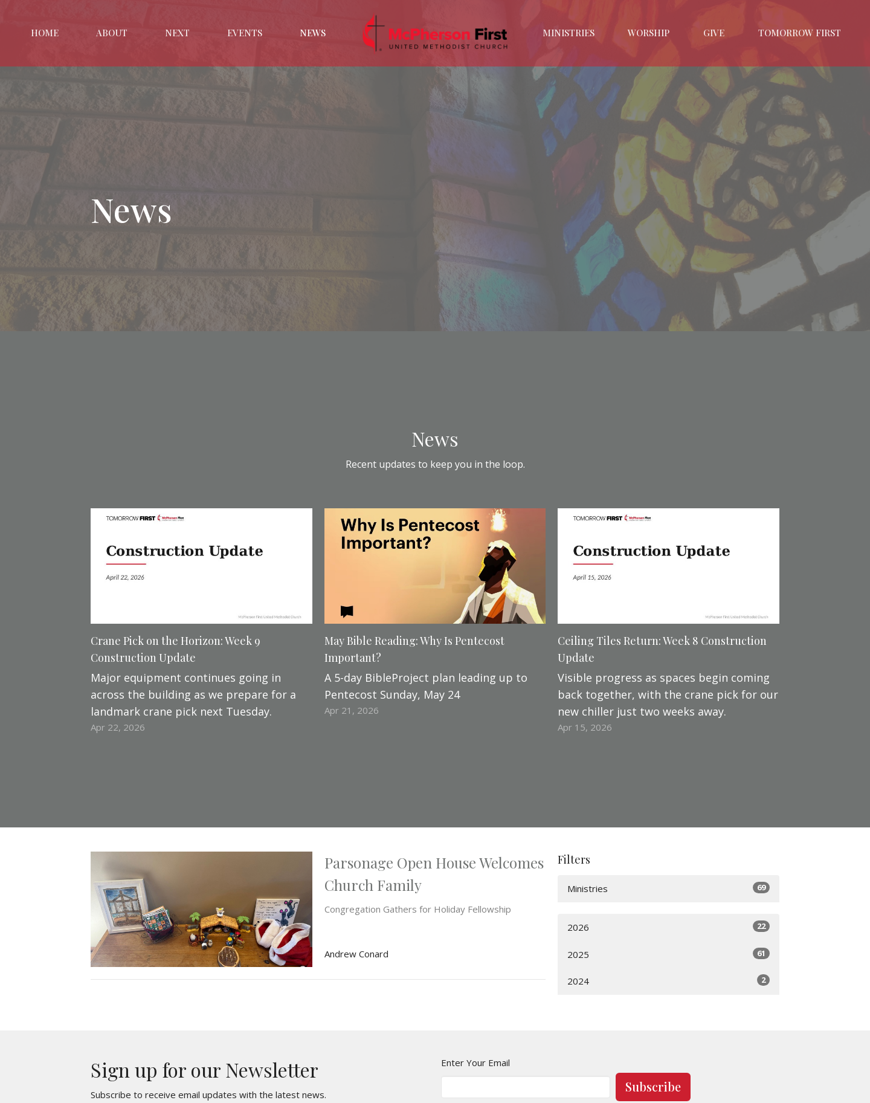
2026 (668, 926)
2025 (668, 954)
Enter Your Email (475, 1062)
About (111, 33)
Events (244, 33)
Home (45, 33)
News (313, 33)
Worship (648, 33)
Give (713, 33)
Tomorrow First (799, 33)
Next (177, 33)
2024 (668, 980)
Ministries (568, 33)
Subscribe (653, 1086)
